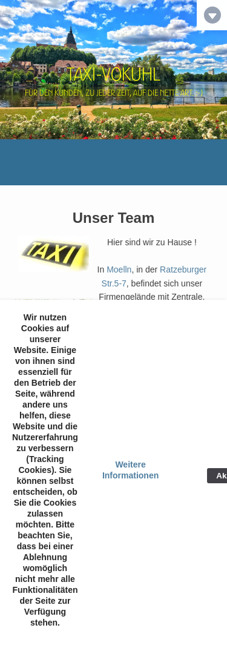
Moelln (119, 269)
